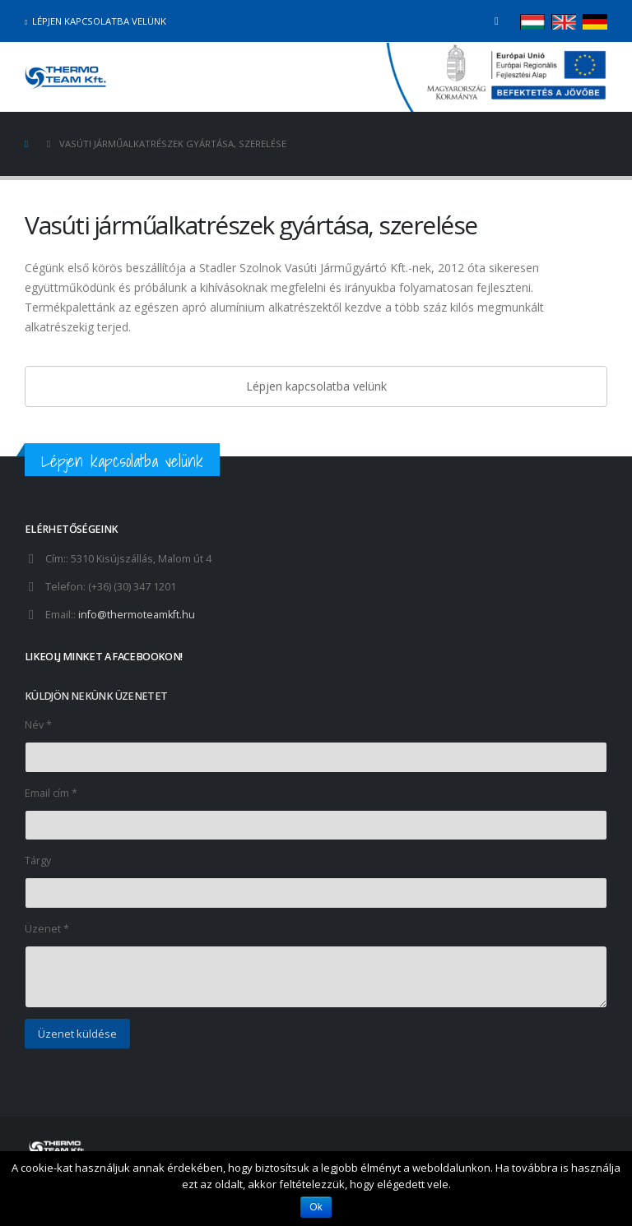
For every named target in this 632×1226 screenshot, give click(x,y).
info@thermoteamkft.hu (136, 615)
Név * (38, 725)
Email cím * (51, 793)
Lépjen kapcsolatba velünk (95, 21)
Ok (315, 1207)
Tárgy (38, 860)
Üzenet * (47, 929)
